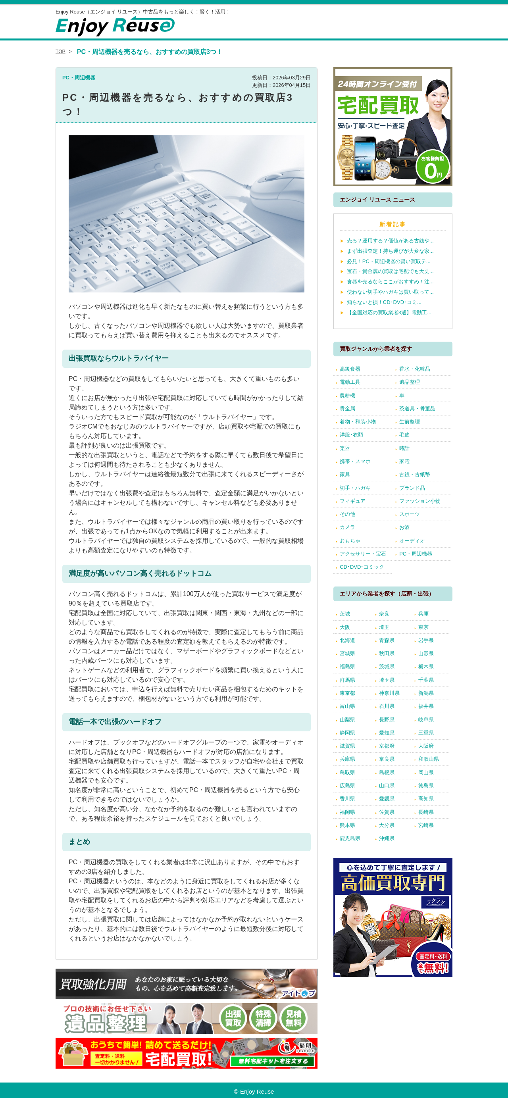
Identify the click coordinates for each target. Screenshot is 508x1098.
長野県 (386, 720)
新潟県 (426, 693)
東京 (423, 627)
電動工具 (350, 382)
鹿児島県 (350, 838)
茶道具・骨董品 (417, 409)
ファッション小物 (420, 501)
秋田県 (386, 653)
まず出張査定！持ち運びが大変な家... (390, 251)
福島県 (347, 666)
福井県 (426, 706)
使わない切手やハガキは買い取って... (390, 292)
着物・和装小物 (358, 422)
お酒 (404, 527)
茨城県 (386, 666)
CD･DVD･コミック (362, 567)
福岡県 (347, 812)
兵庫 (423, 614)
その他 (347, 514)
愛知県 (386, 733)
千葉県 (426, 680)
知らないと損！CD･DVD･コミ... (384, 302)
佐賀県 (386, 812)
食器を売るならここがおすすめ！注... (390, 282)
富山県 (347, 706)
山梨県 (347, 720)
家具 (345, 474)
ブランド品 (412, 488)
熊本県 (347, 825)
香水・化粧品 (414, 369)
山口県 (386, 785)
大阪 (345, 627)
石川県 (386, 706)
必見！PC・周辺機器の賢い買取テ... (389, 261)
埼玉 (384, 627)
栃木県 (426, 666)
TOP (60, 51)
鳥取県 (347, 772)
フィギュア (353, 501)
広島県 (347, 785)
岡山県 (426, 772)
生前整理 (409, 422)
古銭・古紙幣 (414, 474)
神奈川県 (389, 693)
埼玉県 (386, 680)
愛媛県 (386, 799)
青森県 (386, 640)
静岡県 (347, 733)
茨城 (345, 614)
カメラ (347, 527)
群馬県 (347, 680)
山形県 (426, 653)
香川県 (347, 799)
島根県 (386, 772)
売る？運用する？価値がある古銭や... (390, 241)
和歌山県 (428, 759)
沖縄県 (386, 838)
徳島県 (426, 785)
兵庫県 (347, 759)
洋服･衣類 (351, 435)
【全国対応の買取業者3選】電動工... (389, 312)
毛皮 (404, 435)
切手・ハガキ (355, 488)
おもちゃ (350, 541)
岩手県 (426, 640)
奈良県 (386, 759)
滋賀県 (347, 746)
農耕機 (347, 395)
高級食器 (350, 369)
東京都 (347, 693)
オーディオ (412, 541)
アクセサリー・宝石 (363, 554)
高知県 (426, 799)
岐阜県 (426, 720)
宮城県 (347, 653)
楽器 (345, 448)
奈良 (384, 614)
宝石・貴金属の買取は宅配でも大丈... (390, 271)
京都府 (386, 746)
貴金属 (347, 409)
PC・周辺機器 (78, 78)
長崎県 (426, 812)
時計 (404, 448)
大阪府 (426, 746)
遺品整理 (409, 382)
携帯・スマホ (355, 461)
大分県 (386, 825)
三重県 (426, 733)
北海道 (347, 640)
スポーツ (409, 514)
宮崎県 (426, 825)
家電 (404, 461)
